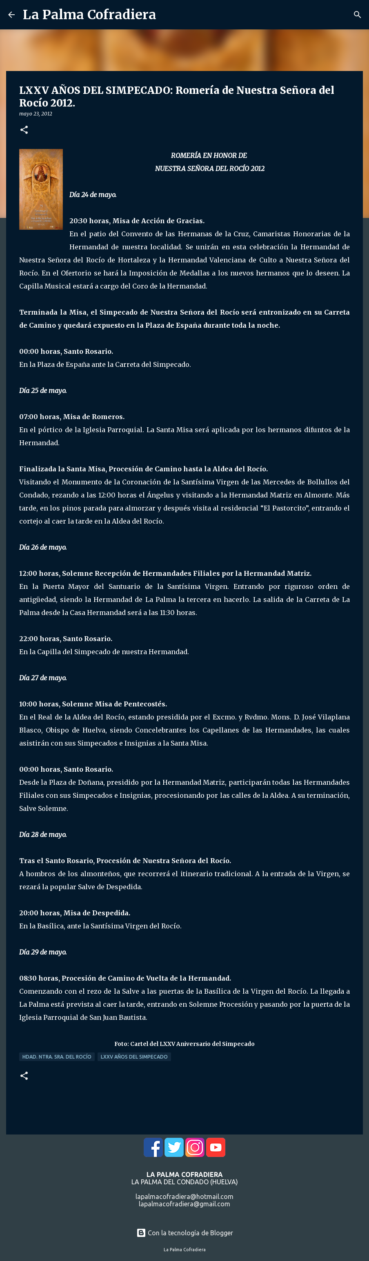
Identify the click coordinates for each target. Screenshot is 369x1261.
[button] (24, 130)
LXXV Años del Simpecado (134, 1056)
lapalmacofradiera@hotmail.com (184, 1196)
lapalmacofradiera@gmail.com (184, 1204)
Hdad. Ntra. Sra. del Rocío (56, 1056)
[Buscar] (357, 14)
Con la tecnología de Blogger (184, 1233)
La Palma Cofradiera (89, 15)
